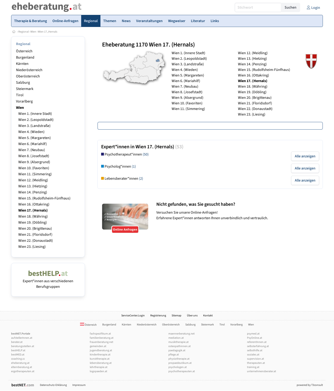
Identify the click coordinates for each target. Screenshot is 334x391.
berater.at (16, 342)
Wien (33, 32)
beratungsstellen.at (22, 346)
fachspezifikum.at (100, 334)
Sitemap (176, 316)
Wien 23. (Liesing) (32, 246)
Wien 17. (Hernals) (33, 210)
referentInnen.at (257, 342)
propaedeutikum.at (180, 363)
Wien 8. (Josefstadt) (33, 156)
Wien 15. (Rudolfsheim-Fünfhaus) (44, 198)
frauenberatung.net (101, 342)
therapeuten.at (256, 363)
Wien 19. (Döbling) (32, 222)
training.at (253, 367)
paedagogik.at (176, 350)
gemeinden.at (98, 346)
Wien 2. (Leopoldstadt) (36, 119)
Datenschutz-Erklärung (53, 385)
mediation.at (176, 338)
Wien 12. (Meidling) (33, 180)
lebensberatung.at (101, 363)
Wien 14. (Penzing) (32, 192)
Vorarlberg (24, 101)
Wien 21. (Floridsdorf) (35, 234)
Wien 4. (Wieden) (31, 131)
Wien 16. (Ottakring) (33, 204)
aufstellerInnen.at (21, 338)
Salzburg (23, 82)
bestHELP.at (18, 350)
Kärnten (22, 63)
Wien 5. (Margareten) (34, 137)
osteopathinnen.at (179, 346)
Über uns (192, 316)
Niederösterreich (29, 70)
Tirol (19, 95)
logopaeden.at (98, 371)
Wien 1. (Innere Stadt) (35, 113)
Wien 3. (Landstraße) (34, 125)
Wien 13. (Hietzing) (32, 186)
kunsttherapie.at (99, 359)
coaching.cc (18, 359)
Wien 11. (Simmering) (35, 174)
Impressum (79, 385)
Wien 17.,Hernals (47, 32)
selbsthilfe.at (254, 350)
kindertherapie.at (100, 355)
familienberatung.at (101, 338)
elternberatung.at (21, 367)
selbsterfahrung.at (258, 346)
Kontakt (208, 316)
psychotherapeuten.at (181, 371)
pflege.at (173, 355)
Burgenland (25, 57)
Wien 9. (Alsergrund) (34, 162)
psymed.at (253, 334)
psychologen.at (177, 367)
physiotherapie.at (178, 359)
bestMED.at (17, 355)
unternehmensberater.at (261, 371)
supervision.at (255, 359)
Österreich (24, 51)
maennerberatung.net (181, 334)
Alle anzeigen (305, 156)
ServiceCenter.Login (133, 316)
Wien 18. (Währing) (33, 216)
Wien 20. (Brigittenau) (35, 228)
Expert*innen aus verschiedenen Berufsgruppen (48, 281)
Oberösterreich (28, 76)
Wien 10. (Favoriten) (33, 168)
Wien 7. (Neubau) (31, 149)
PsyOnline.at (254, 338)
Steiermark (24, 88)
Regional (23, 32)
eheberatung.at (20, 363)
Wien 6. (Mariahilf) (32, 143)
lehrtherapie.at (98, 367)
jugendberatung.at (101, 350)
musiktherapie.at (178, 342)
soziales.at (253, 355)
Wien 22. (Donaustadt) (35, 240)
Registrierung (158, 316)
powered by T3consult (310, 385)
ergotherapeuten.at (22, 371)
